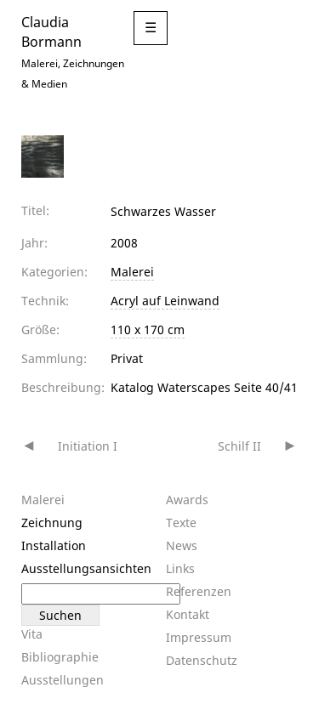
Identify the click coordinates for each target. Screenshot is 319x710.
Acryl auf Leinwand (165, 301)
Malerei (132, 272)
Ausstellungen (62, 680)
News (181, 545)
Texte (181, 522)
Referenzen (198, 591)
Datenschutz (201, 660)
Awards (187, 499)
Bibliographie (60, 657)
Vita (32, 634)
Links (180, 568)
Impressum (198, 637)
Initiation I (87, 446)
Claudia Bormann (51, 31)
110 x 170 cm (148, 329)
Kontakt (187, 614)
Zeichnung (52, 522)
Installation (53, 545)
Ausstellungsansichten (86, 568)
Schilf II (239, 446)
